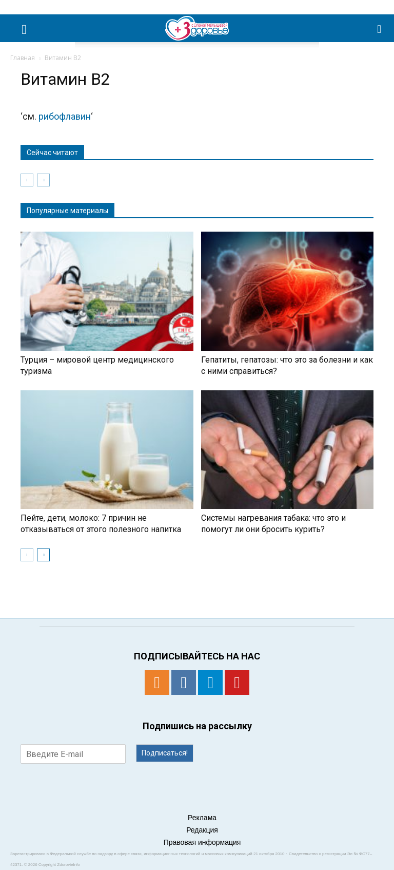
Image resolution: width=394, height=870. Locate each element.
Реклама (202, 818)
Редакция (202, 830)
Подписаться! (165, 753)
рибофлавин (64, 116)
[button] (379, 28)
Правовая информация (202, 842)
